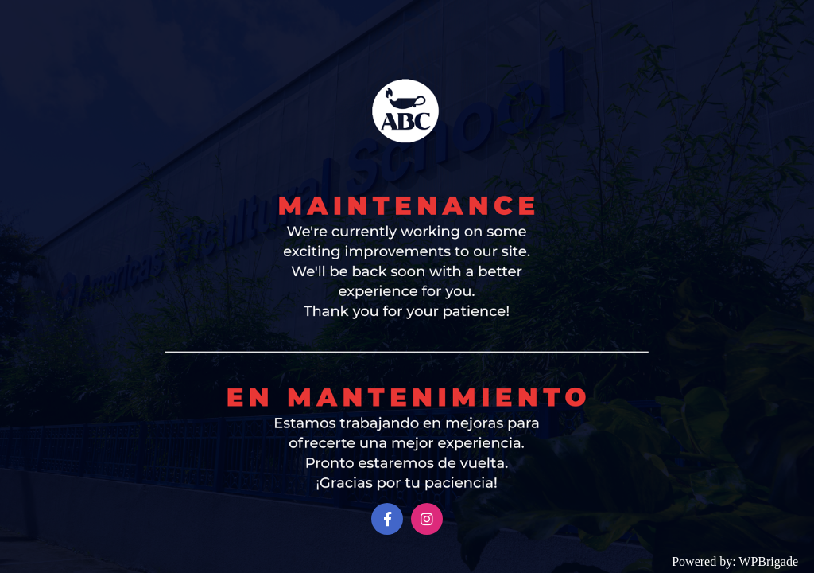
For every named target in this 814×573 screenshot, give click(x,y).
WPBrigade (768, 561)
